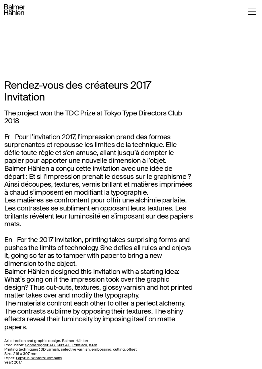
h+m (93, 345)
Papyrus (23, 358)
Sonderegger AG (40, 345)
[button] (252, 11)
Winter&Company (46, 358)
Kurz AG (64, 345)
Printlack (79, 345)
